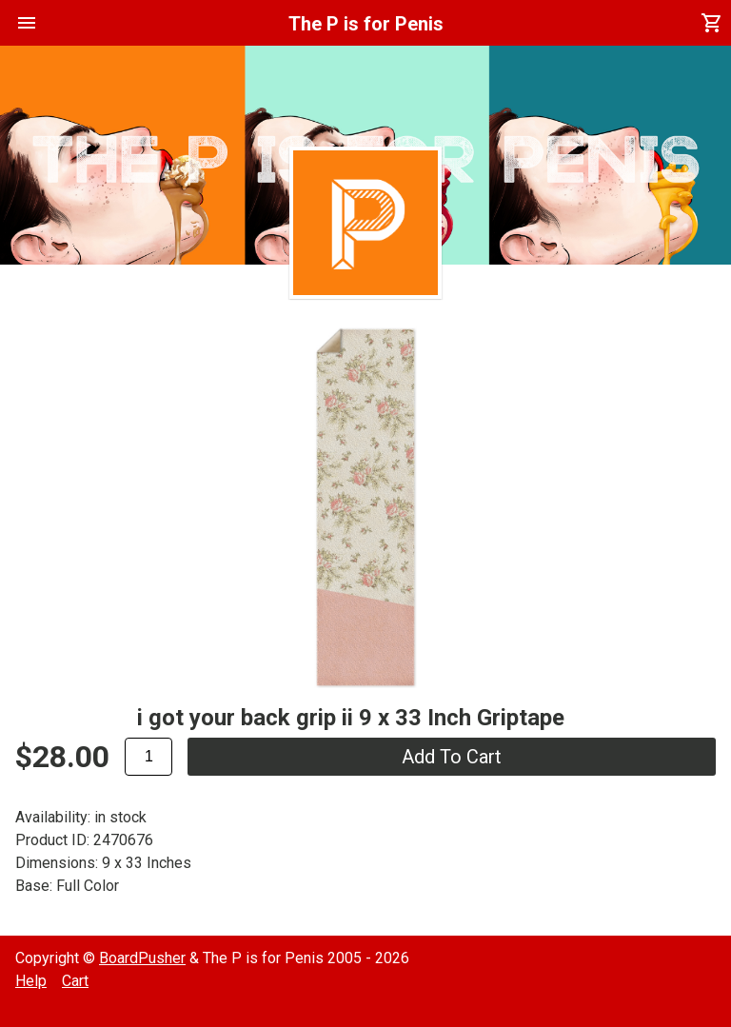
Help (31, 981)
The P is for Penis (366, 23)
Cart (75, 981)
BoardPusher (142, 958)
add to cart (452, 756)
